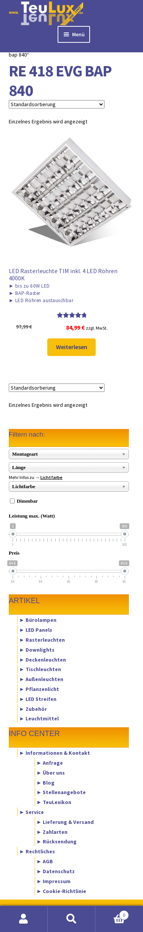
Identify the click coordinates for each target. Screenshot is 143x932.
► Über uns (51, 772)
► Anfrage (50, 762)
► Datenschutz (56, 870)
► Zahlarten (52, 831)
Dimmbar (27, 501)
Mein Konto (24, 919)
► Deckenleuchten (42, 659)
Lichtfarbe (51, 477)
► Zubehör (33, 708)
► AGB (45, 861)
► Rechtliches (37, 851)
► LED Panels (35, 629)
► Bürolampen (37, 619)
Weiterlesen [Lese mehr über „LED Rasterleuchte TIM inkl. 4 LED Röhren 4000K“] (71, 347)
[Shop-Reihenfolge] (56, 104)
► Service (31, 812)
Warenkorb (112, 913)
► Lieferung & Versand (65, 821)
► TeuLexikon (54, 802)
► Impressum (54, 880)
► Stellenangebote (61, 792)
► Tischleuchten (40, 669)
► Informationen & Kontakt (54, 752)
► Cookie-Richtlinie (62, 890)
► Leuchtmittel (39, 718)
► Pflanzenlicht (39, 689)
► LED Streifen (37, 698)
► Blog (46, 782)
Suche (71, 919)
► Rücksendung (57, 841)
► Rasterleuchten (42, 639)
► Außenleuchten (41, 679)
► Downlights (37, 649)
